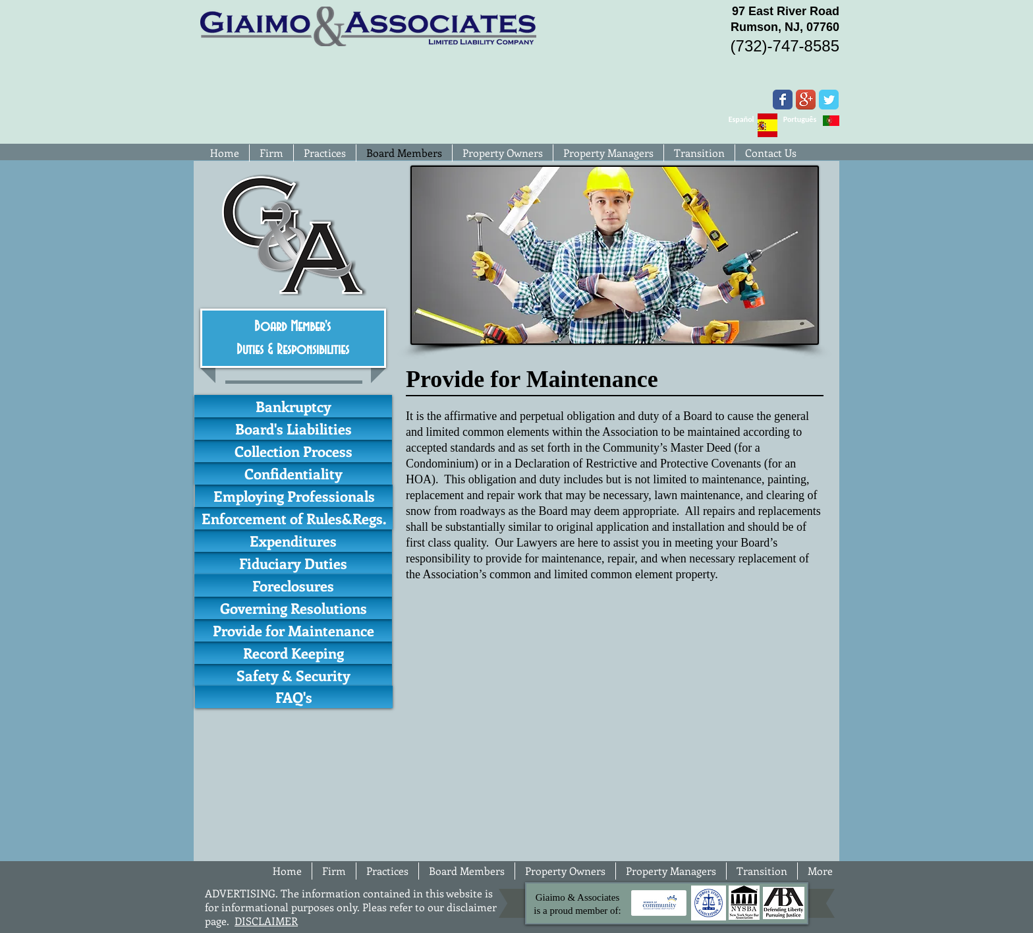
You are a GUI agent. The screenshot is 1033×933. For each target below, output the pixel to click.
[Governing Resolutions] (293, 608)
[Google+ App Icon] (806, 99)
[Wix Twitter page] (829, 99)
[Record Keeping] (293, 653)
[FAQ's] (294, 697)
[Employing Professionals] (294, 496)
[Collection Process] (293, 451)
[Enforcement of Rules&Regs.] (293, 518)
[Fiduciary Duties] (293, 563)
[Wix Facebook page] (783, 99)
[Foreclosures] (293, 585)
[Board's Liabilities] (293, 428)
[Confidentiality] (293, 473)
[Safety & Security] (293, 675)
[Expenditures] (293, 540)
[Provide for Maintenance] (293, 630)
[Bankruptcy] (293, 406)
